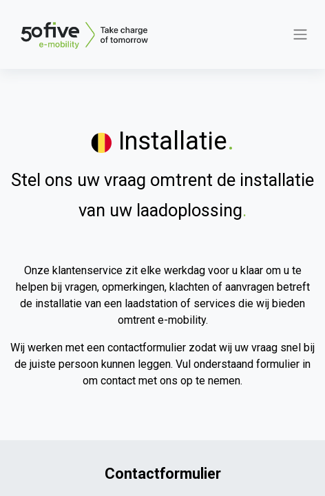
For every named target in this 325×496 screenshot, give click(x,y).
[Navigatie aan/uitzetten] (300, 35)
